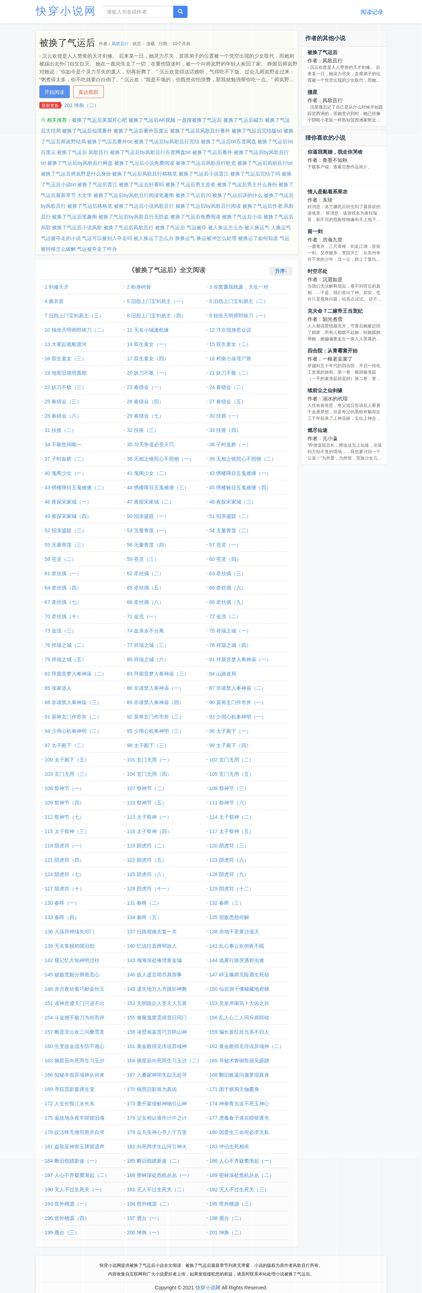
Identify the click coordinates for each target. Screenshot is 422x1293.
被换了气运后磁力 (243, 120)
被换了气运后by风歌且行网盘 (80, 163)
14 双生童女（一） (148, 344)
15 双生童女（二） (230, 344)
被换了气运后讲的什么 (237, 195)
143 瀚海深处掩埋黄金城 (154, 960)
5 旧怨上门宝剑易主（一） (156, 301)
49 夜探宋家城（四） (68, 516)
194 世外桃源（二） (149, 1204)
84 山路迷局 (222, 674)
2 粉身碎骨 (139, 287)
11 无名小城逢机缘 (148, 330)
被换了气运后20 (193, 195)
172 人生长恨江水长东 (69, 1103)
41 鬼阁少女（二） (148, 473)
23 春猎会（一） (145, 387)
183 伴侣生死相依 (229, 1146)
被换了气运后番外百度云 (141, 131)
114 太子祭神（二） (231, 817)
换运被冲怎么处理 (217, 238)
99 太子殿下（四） (230, 745)
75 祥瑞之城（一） (230, 631)
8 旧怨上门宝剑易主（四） (156, 315)
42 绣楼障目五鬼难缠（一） (240, 473)
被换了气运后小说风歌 (77, 227)
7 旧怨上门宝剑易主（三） (74, 315)
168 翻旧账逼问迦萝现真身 (239, 1075)
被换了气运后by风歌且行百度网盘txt (150, 152)
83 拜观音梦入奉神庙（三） (158, 674)
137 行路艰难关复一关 (152, 931)
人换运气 (281, 227)
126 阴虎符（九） (229, 874)
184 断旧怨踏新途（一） (72, 1161)
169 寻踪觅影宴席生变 (69, 1089)
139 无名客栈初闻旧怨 (69, 946)
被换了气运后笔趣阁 (74, 217)
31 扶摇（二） (61, 430)
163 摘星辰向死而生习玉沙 (75, 1060)
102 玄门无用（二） (231, 760)
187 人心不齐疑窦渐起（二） (77, 1175)
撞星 (312, 92)
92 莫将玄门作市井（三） (155, 717)
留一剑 (314, 231)
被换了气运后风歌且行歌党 (206, 163)
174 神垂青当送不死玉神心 (239, 1103)
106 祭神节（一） (64, 788)
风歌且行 (120, 43)
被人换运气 (257, 227)
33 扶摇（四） (225, 430)
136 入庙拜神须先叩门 (69, 931)
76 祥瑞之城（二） (66, 645)
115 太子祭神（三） (67, 831)
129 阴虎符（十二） (231, 888)
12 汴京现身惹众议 (230, 330)
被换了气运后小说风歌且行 (144, 206)
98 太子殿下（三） (148, 745)
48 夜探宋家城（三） (232, 502)
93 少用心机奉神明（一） (237, 717)
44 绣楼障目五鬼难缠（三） (158, 487)
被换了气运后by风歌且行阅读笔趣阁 (133, 195)
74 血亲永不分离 (145, 631)
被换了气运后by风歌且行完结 (166, 141)
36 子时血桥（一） (230, 444)
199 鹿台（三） (62, 1232)
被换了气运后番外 (212, 152)
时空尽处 (317, 271)
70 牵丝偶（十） (63, 616)
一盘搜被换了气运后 (199, 120)
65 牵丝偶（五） (145, 588)
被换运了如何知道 (258, 238)
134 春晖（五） (144, 917)
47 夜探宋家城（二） (150, 502)
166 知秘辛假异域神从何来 (75, 1075)
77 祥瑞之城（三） (148, 645)
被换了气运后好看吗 (141, 184)
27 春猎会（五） (227, 401)
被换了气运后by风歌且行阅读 (208, 206)
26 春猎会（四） (145, 401)
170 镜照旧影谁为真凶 (152, 1089)
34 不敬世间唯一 (63, 444)
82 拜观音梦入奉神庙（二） (76, 674)
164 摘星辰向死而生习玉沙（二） (164, 1060)
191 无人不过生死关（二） (157, 1189)
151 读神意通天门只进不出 (75, 1003)
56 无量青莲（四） (148, 545)
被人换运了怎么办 (154, 238)
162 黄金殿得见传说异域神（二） (246, 1046)
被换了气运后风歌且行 (128, 227)
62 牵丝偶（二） (145, 573)
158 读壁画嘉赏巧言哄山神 (157, 1032)
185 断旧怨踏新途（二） (154, 1161)
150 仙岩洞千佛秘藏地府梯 (239, 989)
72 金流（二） (225, 616)
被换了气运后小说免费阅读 (144, 163)
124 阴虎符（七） (64, 874)
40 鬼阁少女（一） (66, 473)
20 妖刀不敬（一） (148, 373)
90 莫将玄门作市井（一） (237, 702)
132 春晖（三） (226, 903)
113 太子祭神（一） (149, 817)
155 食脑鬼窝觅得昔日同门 (157, 1017)
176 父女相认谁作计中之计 (157, 1118)
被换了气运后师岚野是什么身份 (76, 174)
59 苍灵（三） (143, 559)
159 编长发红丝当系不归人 (239, 1032)
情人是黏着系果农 (327, 191)
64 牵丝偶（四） (63, 588)
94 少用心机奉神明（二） (73, 731)
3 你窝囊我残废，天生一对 (239, 287)
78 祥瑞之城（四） (230, 645)
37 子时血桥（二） (66, 459)
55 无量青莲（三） (66, 545)
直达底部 (88, 92)
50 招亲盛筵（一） (148, 516)
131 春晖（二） (144, 903)
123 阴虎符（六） (229, 860)
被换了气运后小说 (242, 217)
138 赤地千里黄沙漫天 (234, 931)
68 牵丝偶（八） (145, 602)
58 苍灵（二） (61, 559)
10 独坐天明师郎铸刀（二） (76, 330)
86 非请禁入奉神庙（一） (155, 688)
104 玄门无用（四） (149, 774)
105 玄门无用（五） (231, 774)
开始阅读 (54, 92)
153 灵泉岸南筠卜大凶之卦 (239, 1003)
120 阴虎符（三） (229, 846)
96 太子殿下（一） (230, 731)
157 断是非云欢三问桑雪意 (75, 1032)
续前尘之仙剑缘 (325, 390)
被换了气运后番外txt (109, 141)
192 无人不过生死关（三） (239, 1189)
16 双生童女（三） (66, 358)
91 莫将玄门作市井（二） (73, 717)
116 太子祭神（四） (149, 831)
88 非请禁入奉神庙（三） (73, 702)
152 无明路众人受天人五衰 (157, 1003)
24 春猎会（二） (227, 387)
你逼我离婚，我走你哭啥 (335, 152)
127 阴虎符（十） (64, 888)
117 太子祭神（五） (231, 831)
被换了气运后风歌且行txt (265, 163)
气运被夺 (196, 227)
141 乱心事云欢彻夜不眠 (236, 946)
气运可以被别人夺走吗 (107, 238)
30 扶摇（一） (225, 416)
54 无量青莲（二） (230, 530)
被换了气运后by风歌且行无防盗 (133, 217)
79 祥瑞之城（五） (66, 659)
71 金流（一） (143, 616)
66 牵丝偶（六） (227, 588)
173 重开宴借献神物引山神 (157, 1103)
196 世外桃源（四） (67, 1218)
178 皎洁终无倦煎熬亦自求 (75, 1132)
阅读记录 (371, 12)
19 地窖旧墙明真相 (66, 373)
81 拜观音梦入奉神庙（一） (240, 659)
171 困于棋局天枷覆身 (234, 1089)
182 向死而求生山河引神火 (157, 1146)
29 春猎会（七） (145, 416)
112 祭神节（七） (64, 817)
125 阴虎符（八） (147, 874)
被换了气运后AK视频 (151, 120)
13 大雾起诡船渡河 (66, 344)
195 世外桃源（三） (231, 1204)
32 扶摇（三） (143, 430)
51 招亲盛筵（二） (230, 516)
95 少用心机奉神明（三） (155, 731)
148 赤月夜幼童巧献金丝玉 (75, 989)
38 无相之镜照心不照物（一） (160, 459)
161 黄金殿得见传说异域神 (157, 1046)
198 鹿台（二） (226, 1218)
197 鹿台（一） (144, 1218)
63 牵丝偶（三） (227, 573)
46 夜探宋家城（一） (68, 502)
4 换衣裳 (54, 301)
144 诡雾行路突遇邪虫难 (236, 960)
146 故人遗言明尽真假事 (154, 974)
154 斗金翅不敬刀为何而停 (75, 1017)
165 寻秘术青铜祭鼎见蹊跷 (239, 1060)
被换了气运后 (170, 227)
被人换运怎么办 (225, 227)
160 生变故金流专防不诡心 (75, 1046)
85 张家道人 (58, 688)
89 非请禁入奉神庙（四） (155, 702)
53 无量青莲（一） (148, 530)
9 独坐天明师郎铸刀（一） (239, 315)
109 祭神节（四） (64, 803)
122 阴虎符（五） (147, 860)
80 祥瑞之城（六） (148, 659)
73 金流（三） (61, 631)
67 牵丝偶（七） (63, 602)
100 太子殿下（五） (67, 760)
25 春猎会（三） (63, 401)
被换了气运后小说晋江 (204, 174)
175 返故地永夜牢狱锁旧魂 (75, 1118)
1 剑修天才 (57, 287)
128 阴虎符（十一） (149, 888)
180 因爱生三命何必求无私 (239, 1132)
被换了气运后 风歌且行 (82, 152)
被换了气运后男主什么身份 (247, 184)
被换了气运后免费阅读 (195, 217)
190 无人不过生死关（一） (75, 1189)
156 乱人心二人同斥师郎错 (239, 1017)
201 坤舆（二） (81, 105)
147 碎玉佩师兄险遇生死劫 (239, 974)
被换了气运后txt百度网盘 (228, 141)
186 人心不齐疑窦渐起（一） (241, 1161)
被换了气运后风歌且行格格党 (144, 174)
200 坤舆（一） (144, 1232)
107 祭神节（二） (147, 788)
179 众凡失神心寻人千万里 (157, 1132)
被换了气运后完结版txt (257, 131)
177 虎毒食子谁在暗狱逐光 (239, 1118)
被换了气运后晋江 (97, 184)
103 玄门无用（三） (67, 774)
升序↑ (281, 271)
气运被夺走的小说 (61, 238)
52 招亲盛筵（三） (66, 530)
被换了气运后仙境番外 (87, 131)
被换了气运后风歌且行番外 (200, 131)
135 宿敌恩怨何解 (229, 917)
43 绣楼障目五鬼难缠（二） (76, 487)
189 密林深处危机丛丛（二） (241, 1175)
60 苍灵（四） (225, 559)
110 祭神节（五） (147, 803)
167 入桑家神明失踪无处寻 (157, 1075)
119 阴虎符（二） (147, 846)
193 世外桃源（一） (67, 1204)
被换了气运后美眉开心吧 (99, 120)
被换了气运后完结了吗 (255, 174)
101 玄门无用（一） (149, 760)
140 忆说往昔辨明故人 (152, 946)
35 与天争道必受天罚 (150, 444)
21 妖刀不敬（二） (230, 373)
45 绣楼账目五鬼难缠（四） (240, 487)
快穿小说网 (66, 11)
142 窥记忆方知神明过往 (72, 960)
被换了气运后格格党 (89, 206)
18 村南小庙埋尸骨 (230, 358)
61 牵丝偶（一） (63, 573)
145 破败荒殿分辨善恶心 (72, 974)
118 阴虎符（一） (64, 846)
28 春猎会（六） (63, 416)
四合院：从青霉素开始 (332, 351)
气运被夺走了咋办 (97, 249)
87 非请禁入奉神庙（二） (237, 688)
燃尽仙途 (317, 430)
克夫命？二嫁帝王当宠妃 (335, 311)
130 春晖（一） (62, 903)
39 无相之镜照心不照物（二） (242, 459)
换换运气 (185, 238)
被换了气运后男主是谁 (190, 184)
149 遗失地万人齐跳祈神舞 (157, 989)
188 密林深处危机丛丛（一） (159, 1175)
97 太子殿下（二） (66, 745)
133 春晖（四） (62, 917)
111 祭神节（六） (229, 803)
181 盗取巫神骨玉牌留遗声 (75, 1146)
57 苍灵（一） (225, 545)
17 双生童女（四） (148, 358)
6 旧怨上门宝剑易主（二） (239, 301)
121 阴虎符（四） (64, 860)
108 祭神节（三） (229, 788)
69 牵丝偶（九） (227, 602)
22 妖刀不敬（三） (66, 387)
